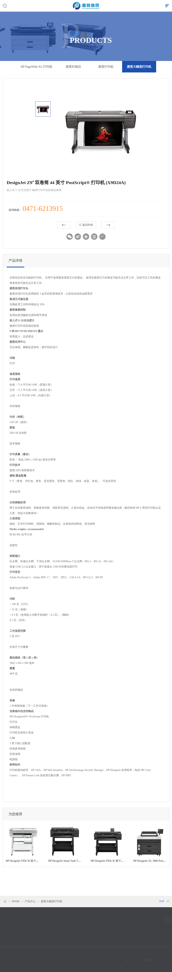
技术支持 (111, 957)
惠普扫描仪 (73, 66)
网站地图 (92, 957)
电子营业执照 (135, 957)
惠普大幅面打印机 (139, 66)
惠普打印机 (106, 66)
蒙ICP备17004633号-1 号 (34, 957)
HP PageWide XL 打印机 (36, 66)
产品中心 (30, 901)
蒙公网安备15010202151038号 (68, 957)
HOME (15, 901)
